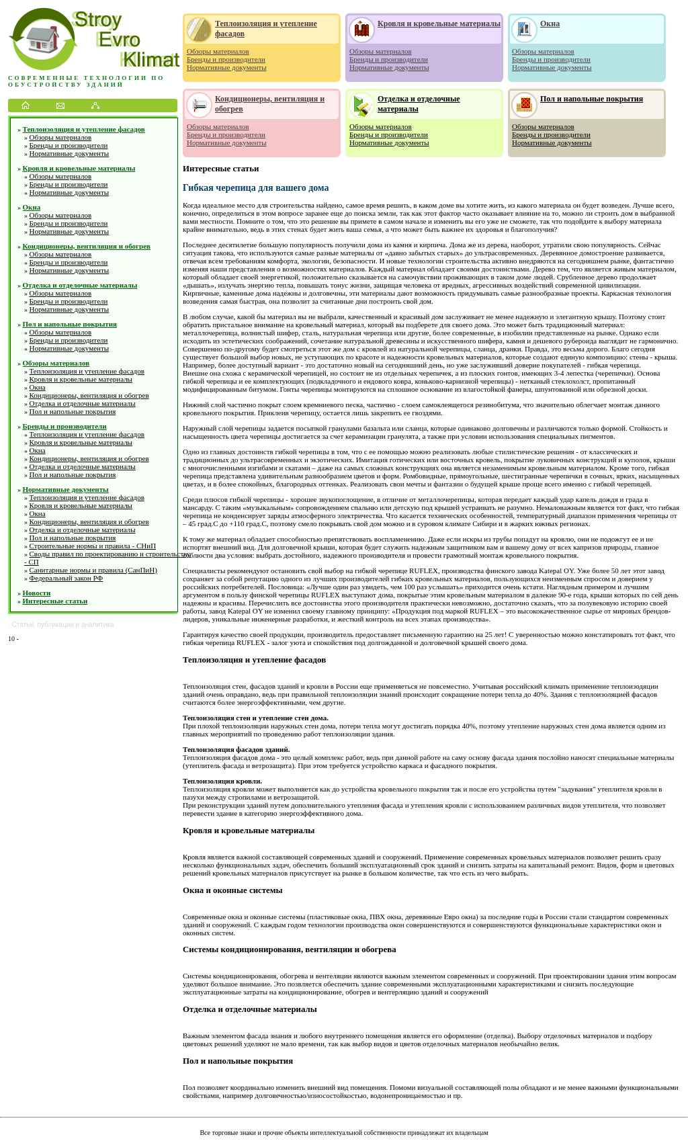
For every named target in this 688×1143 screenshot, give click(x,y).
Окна (32, 207)
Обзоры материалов (61, 137)
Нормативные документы (70, 153)
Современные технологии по (86, 78)
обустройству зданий (66, 84)
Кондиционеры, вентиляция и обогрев (87, 246)
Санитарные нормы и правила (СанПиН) (93, 570)
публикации (56, 624)
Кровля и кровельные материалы (79, 168)
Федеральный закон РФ (66, 578)
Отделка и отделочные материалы (80, 285)
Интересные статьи (55, 601)
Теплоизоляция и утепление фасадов (84, 129)
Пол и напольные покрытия (70, 324)
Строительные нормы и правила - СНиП (93, 546)
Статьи (23, 624)
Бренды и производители (69, 145)
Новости (37, 593)
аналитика (97, 624)
